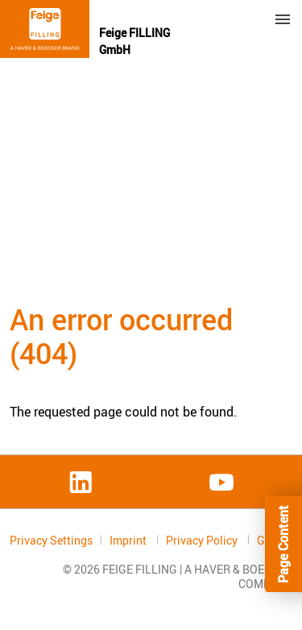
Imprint (129, 540)
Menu (282, 19)
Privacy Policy (203, 540)
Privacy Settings (51, 540)
